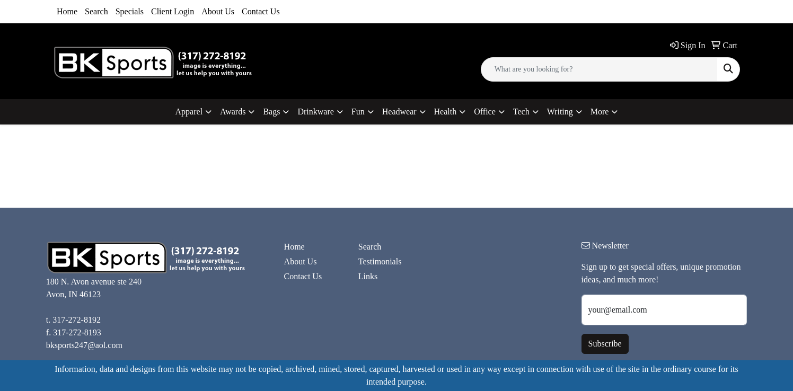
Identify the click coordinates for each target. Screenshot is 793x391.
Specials (130, 11)
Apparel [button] (189, 111)
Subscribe (605, 343)
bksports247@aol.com (84, 345)
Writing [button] (560, 111)
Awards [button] (232, 111)
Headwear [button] (399, 111)
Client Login (172, 11)
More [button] (600, 111)
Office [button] (485, 111)
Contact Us (261, 11)
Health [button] (445, 111)
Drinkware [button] (315, 111)
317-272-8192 (76, 319)
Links (367, 276)
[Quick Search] (599, 69)
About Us (217, 11)
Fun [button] (358, 111)
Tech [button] (521, 111)
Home (67, 11)
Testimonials (380, 261)
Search (96, 11)
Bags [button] (271, 111)
